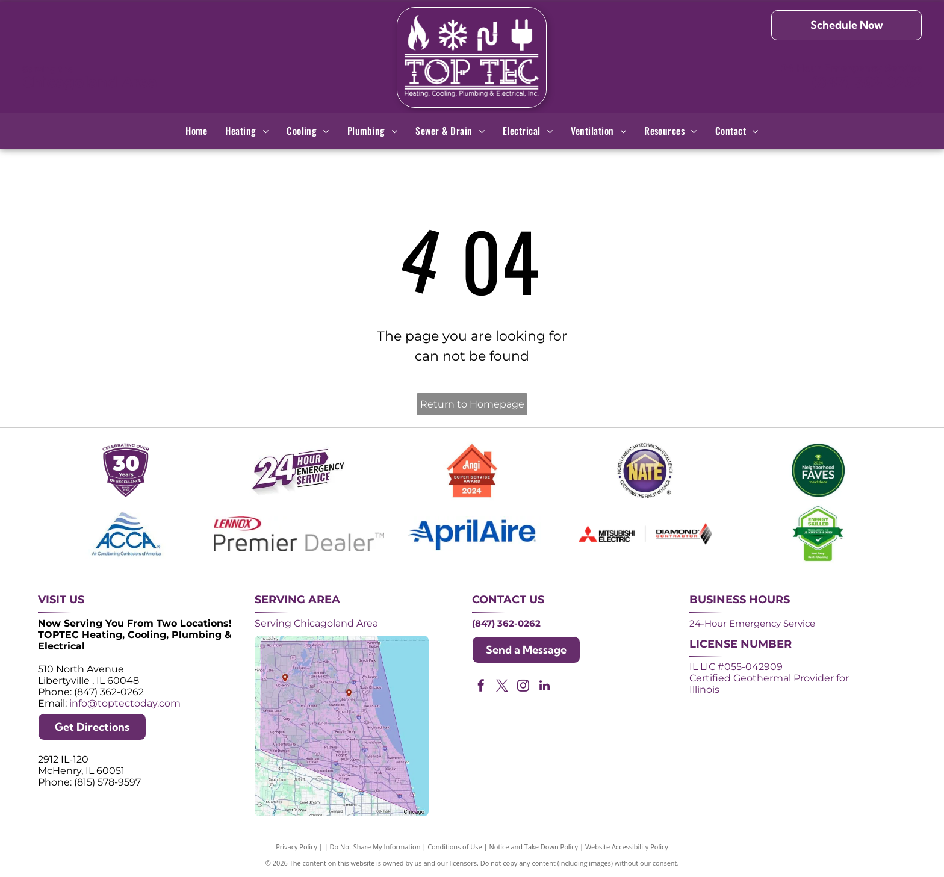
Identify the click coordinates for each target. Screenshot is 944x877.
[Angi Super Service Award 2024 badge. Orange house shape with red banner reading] (472, 471)
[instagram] (523, 687)
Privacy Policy (296, 846)
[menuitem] (196, 130)
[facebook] (481, 687)
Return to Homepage (472, 404)
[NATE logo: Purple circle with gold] (645, 471)
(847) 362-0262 (867, 82)
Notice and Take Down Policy (534, 846)
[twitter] (502, 687)
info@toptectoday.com (125, 703)
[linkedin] (544, 687)
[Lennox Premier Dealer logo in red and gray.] (299, 534)
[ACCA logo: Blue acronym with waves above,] (126, 534)
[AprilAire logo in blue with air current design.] (472, 534)
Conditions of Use (454, 846)
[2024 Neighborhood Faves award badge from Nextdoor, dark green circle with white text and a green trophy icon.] (818, 471)
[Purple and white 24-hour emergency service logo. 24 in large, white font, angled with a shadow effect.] (299, 471)
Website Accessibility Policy (626, 846)
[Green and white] (818, 534)
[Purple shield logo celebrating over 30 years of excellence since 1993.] (126, 471)
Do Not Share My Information (375, 846)
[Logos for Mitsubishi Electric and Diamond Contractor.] (645, 534)
